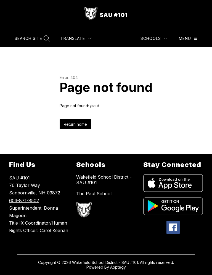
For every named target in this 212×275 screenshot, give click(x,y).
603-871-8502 (24, 200)
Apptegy (118, 267)
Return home (75, 124)
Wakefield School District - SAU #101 (104, 179)
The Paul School (94, 193)
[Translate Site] (76, 38)
